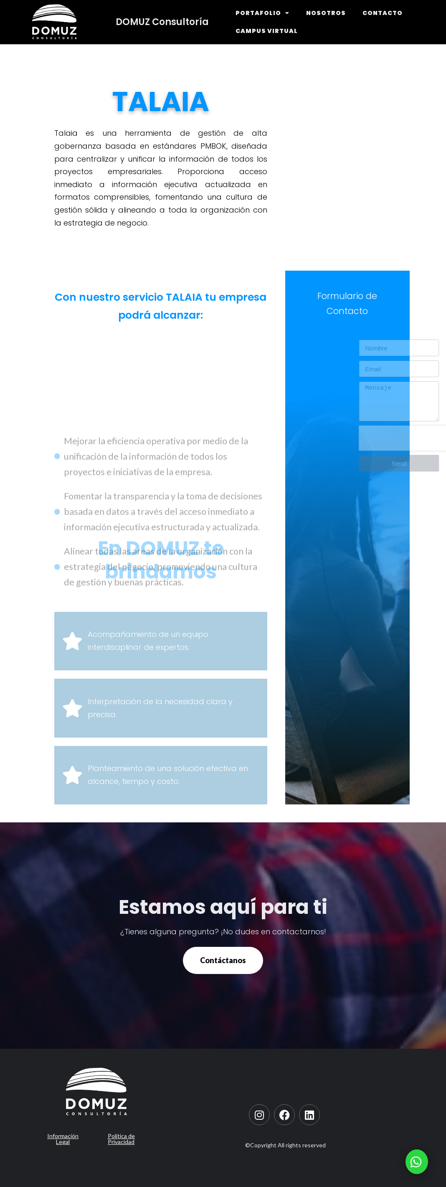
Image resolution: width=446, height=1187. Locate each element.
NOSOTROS (326, 13)
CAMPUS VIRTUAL (267, 31)
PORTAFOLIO (262, 13)
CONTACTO (382, 13)
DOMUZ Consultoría (162, 21)
